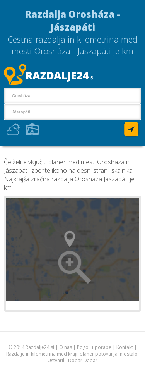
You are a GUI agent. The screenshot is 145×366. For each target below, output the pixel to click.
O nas (65, 347)
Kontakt (124, 347)
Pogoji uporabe (94, 347)
